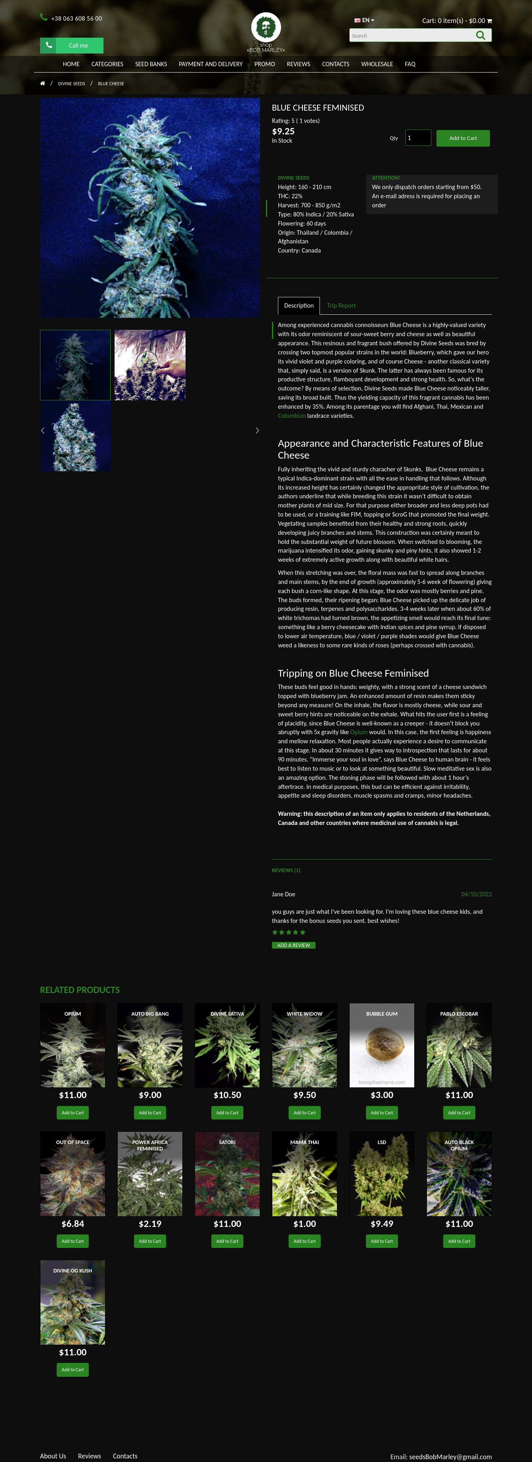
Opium (359, 732)
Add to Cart (463, 138)
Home (71, 64)
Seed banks (151, 64)
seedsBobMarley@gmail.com (451, 1456)
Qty (394, 138)
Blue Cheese (111, 83)
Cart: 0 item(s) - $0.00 (457, 20)
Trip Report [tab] (341, 305)
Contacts (336, 64)
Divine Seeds (72, 83)
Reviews (298, 64)
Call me (67, 45)
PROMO (265, 64)
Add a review (293, 945)
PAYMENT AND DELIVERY (211, 64)
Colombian (292, 415)
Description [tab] (299, 305)
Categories (107, 64)
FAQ (410, 64)
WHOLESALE (377, 64)
